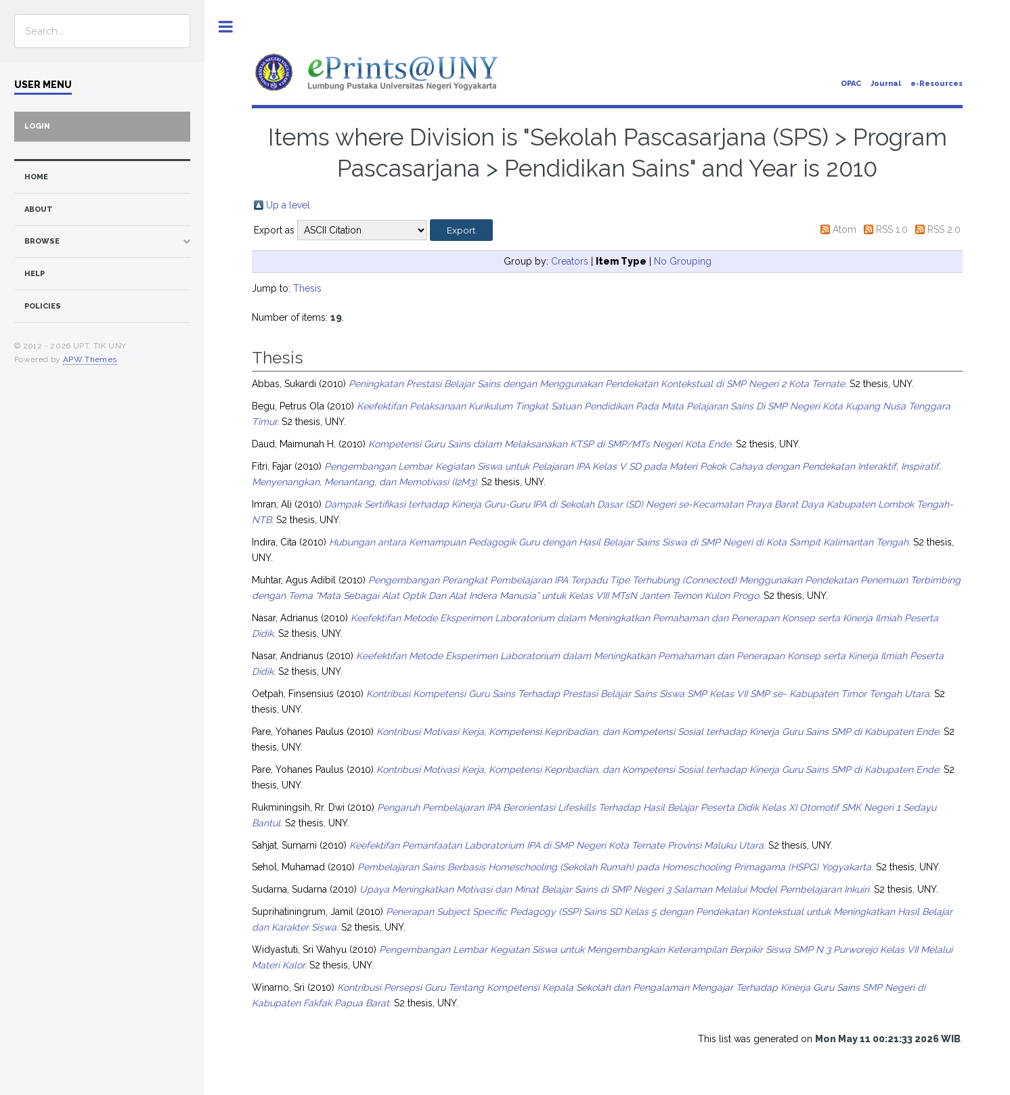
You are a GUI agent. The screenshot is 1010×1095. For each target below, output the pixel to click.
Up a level (288, 205)
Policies (42, 306)
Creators (569, 261)
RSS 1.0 (892, 229)
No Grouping (682, 261)
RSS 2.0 (944, 229)
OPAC (851, 83)
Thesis (307, 288)
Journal (886, 83)
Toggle (225, 26)
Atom (844, 229)
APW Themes (90, 359)
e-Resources (936, 83)
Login (37, 126)
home (36, 177)
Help (34, 273)
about (38, 209)
